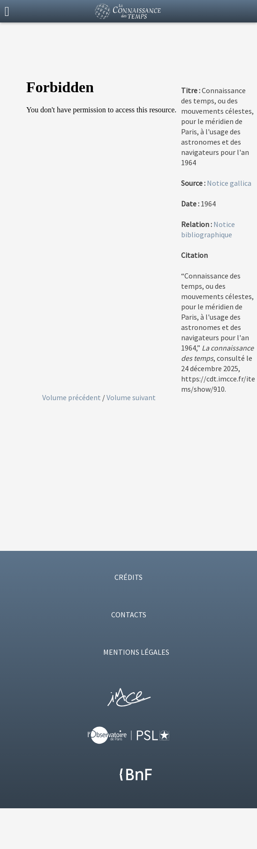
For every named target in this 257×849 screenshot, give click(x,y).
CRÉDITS (128, 577)
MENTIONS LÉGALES (136, 652)
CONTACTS (128, 614)
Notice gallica (229, 183)
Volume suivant (131, 397)
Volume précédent (72, 397)
